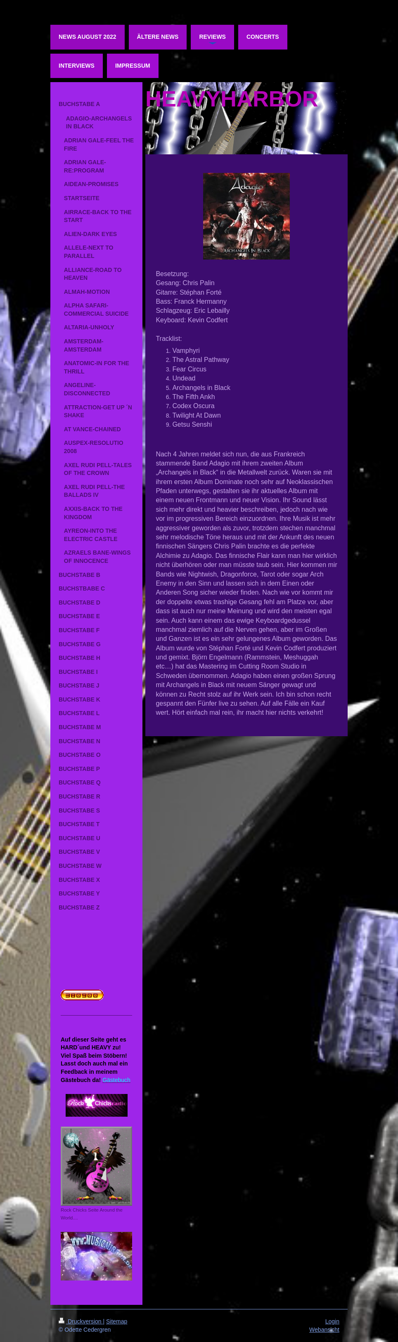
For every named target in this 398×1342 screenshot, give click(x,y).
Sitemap (116, 1321)
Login (332, 1321)
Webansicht (324, 1329)
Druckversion (81, 1321)
